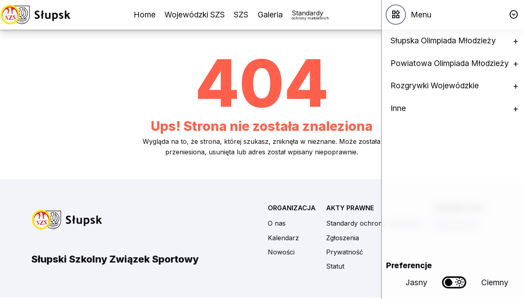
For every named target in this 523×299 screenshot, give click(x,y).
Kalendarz (283, 238)
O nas (277, 223)
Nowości (281, 252)
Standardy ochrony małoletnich (374, 223)
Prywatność (344, 252)
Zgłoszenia (342, 238)
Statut (335, 266)
